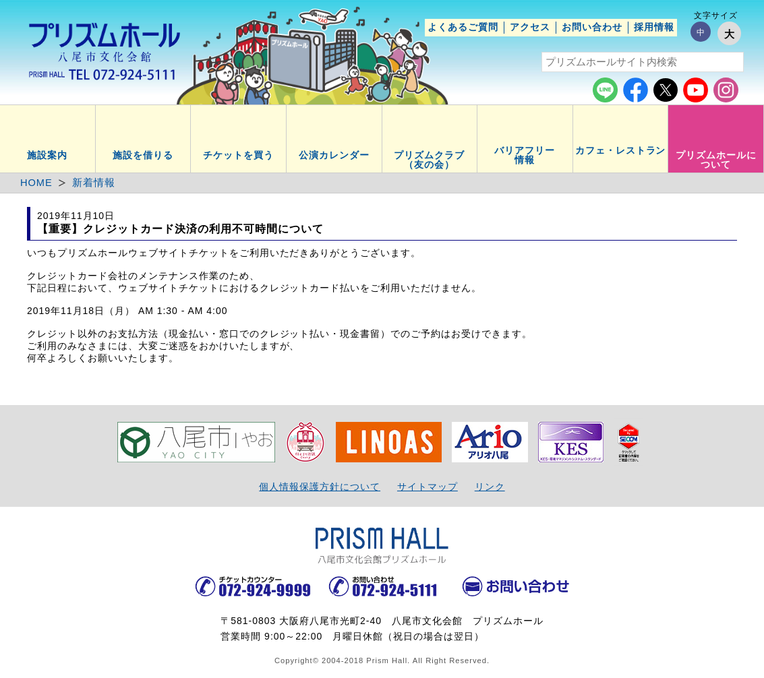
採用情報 (654, 27)
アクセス (530, 27)
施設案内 (47, 155)
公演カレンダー (334, 155)
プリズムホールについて (716, 160)
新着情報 (93, 182)
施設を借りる (143, 155)
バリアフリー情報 (524, 155)
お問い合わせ (592, 27)
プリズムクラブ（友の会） (429, 160)
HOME (36, 182)
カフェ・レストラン (620, 150)
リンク (490, 486)
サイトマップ (427, 486)
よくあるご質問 (463, 27)
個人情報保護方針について (319, 486)
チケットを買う (238, 155)
